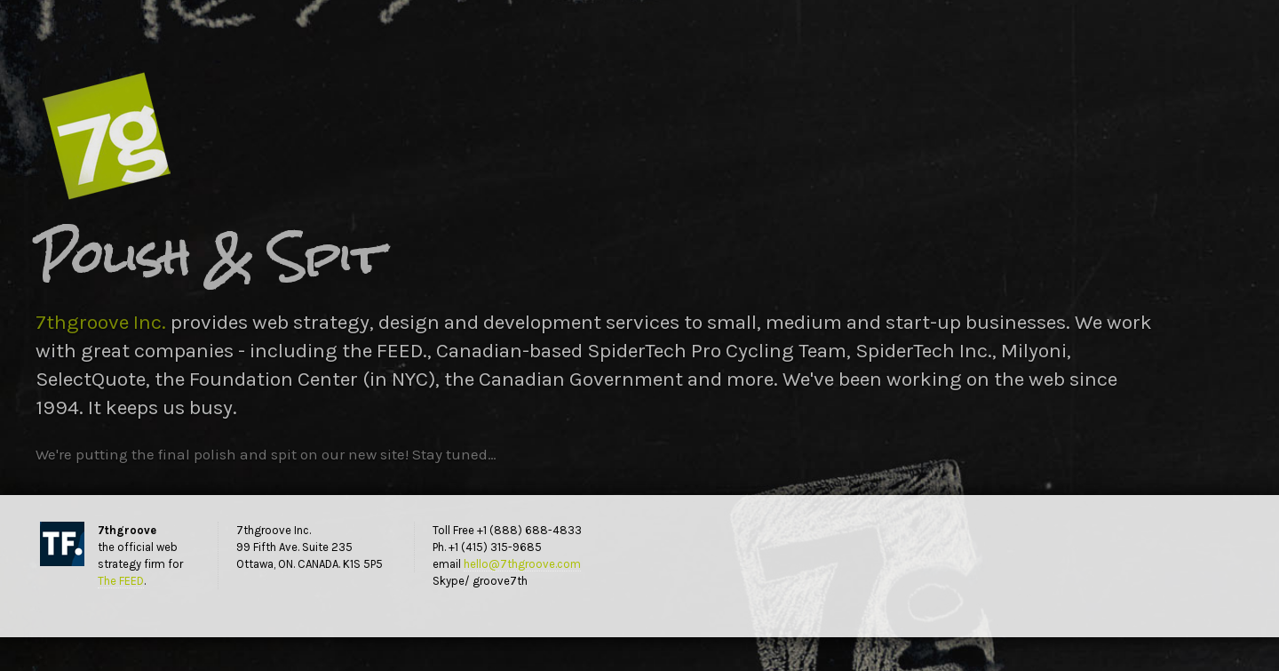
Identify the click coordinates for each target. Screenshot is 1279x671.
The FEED (121, 580)
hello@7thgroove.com (522, 564)
